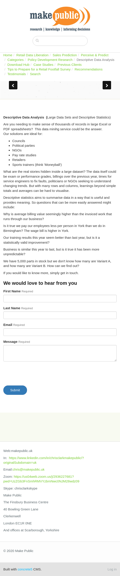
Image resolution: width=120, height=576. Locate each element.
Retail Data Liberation (32, 55)
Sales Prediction (65, 55)
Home (7, 55)
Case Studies (43, 64)
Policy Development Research (50, 60)
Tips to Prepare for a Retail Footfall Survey (38, 69)
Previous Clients (70, 64)
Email (14, 325)
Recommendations (89, 69)
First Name (18, 291)
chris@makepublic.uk (29, 469)
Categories (15, 60)
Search (35, 74)
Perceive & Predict (94, 55)
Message (16, 341)
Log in (112, 569)
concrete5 (25, 569)
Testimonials (16, 74)
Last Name (18, 308)
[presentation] (37, 373)
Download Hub (18, 64)
